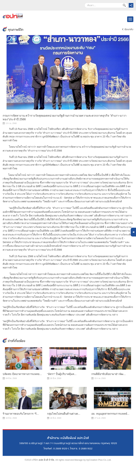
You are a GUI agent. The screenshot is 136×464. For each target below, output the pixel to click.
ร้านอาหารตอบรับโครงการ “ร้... (21, 413)
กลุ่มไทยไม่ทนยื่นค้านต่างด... (63, 413)
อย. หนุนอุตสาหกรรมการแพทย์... (110, 413)
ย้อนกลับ (128, 29)
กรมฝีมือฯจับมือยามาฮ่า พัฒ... (108, 373)
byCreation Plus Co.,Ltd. (98, 460)
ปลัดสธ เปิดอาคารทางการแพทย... (22, 373)
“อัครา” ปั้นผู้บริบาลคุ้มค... (61, 373)
